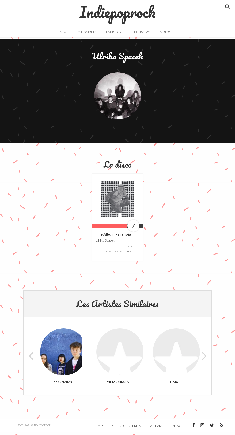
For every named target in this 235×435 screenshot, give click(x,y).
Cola (174, 384)
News (64, 32)
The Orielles (61, 384)
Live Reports (115, 32)
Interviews (142, 32)
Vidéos (165, 32)
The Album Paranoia (113, 237)
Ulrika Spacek (105, 243)
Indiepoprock (117, 9)
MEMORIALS (117, 384)
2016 (129, 254)
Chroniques (87, 32)
